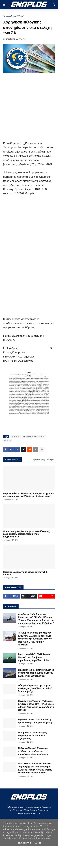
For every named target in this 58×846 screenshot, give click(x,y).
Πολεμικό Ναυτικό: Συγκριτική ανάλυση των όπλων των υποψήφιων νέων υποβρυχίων (33, 751)
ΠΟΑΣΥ (7, 440)
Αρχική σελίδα (9, 16)
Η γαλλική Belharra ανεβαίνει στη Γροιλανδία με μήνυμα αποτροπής (35, 721)
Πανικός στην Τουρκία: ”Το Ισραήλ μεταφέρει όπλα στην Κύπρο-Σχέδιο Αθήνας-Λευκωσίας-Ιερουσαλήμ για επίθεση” (36, 705)
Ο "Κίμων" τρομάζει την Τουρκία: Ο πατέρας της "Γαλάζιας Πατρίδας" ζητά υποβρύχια (35, 688)
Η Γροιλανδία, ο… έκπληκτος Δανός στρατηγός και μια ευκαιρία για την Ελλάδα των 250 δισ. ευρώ (28, 494)
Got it (37, 843)
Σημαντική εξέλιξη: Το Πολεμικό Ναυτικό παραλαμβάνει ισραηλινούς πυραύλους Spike (34, 657)
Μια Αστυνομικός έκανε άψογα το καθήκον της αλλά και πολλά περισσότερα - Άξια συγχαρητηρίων (26, 534)
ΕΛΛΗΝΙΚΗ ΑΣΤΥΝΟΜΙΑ (34, 436)
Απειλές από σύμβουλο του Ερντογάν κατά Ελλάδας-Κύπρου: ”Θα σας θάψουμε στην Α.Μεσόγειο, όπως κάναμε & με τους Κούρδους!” (36, 618)
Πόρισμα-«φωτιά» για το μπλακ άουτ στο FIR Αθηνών (25, 573)
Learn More (24, 843)
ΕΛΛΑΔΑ (20, 16)
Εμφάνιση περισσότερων (44, 459)
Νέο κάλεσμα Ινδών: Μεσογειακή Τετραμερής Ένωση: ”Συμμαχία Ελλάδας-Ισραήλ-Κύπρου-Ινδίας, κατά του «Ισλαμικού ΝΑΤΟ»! (35, 768)
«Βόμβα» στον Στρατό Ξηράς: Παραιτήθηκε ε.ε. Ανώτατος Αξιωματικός (32, 735)
